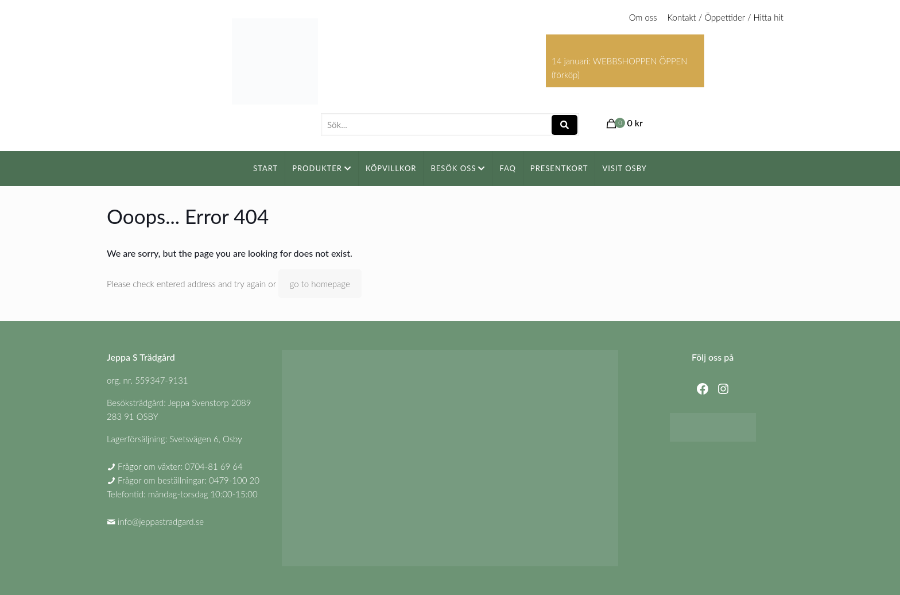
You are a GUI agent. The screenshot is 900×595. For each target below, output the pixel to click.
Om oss (643, 17)
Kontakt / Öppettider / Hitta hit (725, 17)
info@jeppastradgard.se (161, 521)
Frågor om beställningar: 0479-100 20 (188, 480)
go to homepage (320, 284)
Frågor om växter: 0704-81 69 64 (180, 466)
